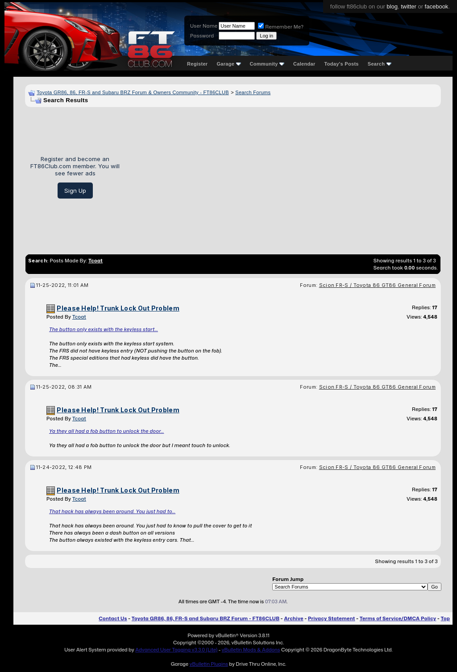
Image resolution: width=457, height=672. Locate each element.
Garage (228, 63)
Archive (293, 618)
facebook (437, 6)
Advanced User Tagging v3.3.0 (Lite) (176, 649)
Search (379, 63)
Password (202, 35)
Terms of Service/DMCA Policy (398, 618)
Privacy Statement (331, 618)
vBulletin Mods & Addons (251, 649)
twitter (408, 6)
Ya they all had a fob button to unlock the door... (106, 431)
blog (392, 6)
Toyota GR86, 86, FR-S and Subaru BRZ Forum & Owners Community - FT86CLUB (133, 92)
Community (267, 63)
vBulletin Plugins (208, 664)
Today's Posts (341, 63)
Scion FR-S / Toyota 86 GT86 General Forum (377, 285)
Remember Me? (280, 26)
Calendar (304, 63)
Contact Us (113, 618)
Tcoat (79, 316)
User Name (203, 25)
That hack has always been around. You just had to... (112, 511)
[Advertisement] (283, 177)
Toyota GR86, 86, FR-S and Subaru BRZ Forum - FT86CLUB (205, 618)
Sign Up (75, 190)
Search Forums (252, 92)
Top (445, 618)
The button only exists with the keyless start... (103, 329)
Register (197, 63)
